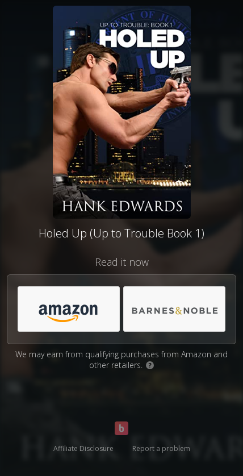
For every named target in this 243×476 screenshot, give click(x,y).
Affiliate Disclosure (83, 448)
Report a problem (161, 448)
